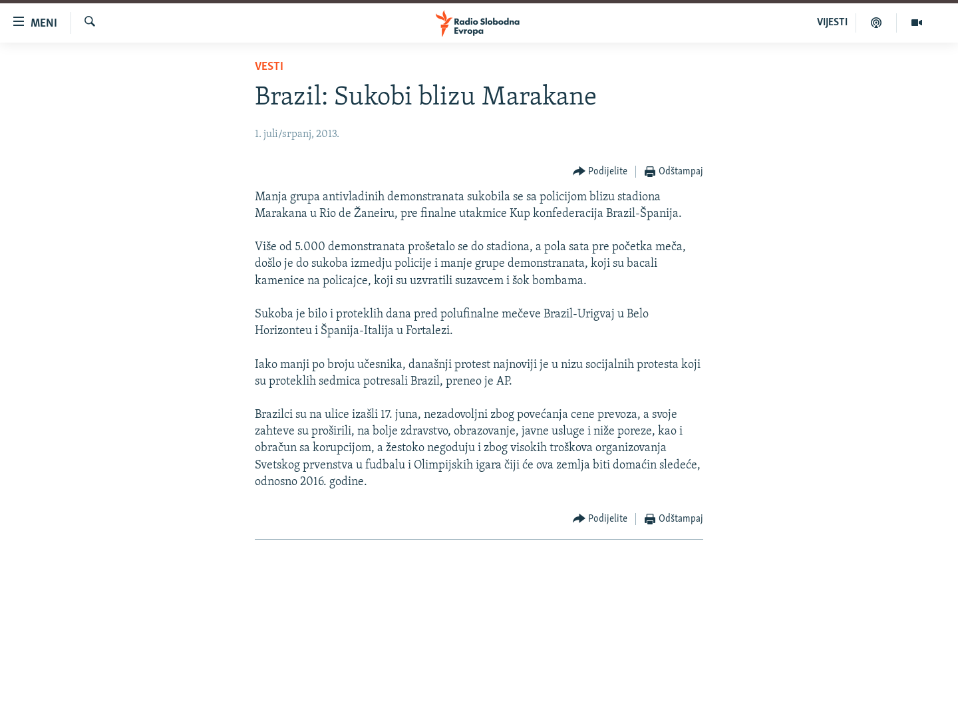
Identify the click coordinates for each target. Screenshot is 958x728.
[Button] (600, 172)
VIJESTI (832, 22)
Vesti (269, 67)
